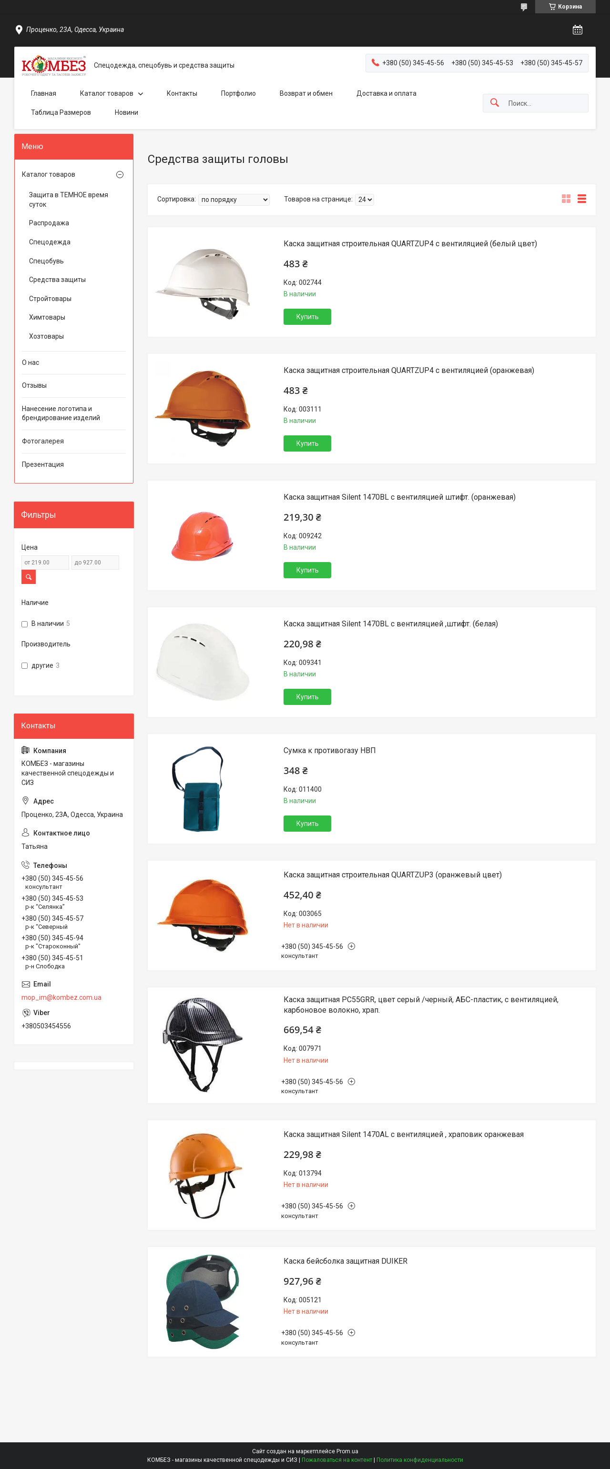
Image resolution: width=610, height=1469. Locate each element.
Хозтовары (46, 336)
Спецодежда (50, 242)
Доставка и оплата (386, 93)
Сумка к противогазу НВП (330, 750)
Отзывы (34, 385)
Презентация (43, 464)
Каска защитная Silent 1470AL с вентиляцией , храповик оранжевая (404, 1134)
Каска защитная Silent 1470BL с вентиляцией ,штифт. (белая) (391, 623)
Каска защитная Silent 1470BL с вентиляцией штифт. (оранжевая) (400, 497)
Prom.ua (347, 1451)
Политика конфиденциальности (419, 1460)
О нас (30, 362)
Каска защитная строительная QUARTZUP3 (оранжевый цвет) (393, 874)
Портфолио (238, 93)
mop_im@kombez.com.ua (61, 997)
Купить (307, 317)
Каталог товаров (106, 93)
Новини (126, 112)
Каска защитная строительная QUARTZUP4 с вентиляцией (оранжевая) (409, 370)
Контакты (182, 93)
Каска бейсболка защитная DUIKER (345, 1261)
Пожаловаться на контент (337, 1460)
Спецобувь (46, 261)
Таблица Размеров (61, 112)
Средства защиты (57, 279)
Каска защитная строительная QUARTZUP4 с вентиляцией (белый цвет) (410, 243)
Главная (43, 93)
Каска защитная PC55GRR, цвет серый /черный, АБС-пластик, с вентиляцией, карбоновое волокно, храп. (421, 1005)
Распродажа (49, 223)
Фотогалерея (43, 441)
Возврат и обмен (306, 93)
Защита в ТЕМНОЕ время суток (68, 199)
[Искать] (494, 103)
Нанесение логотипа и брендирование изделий (61, 413)
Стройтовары (50, 298)
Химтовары (47, 317)
